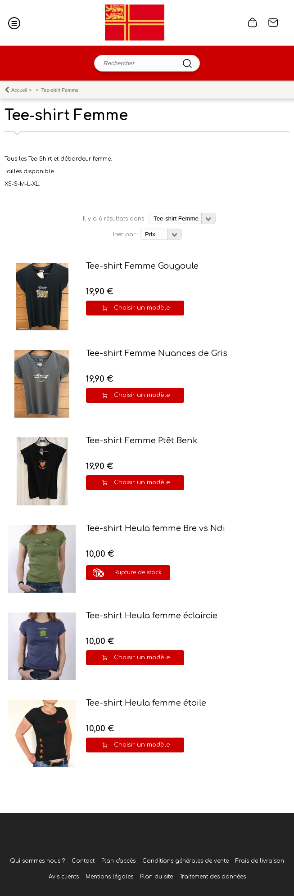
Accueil (19, 90)
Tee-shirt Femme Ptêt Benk (141, 440)
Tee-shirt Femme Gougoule (142, 265)
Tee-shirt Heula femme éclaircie (151, 615)
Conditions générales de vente (185, 861)
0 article (252, 22)
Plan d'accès (118, 861)
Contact (273, 22)
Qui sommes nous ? (37, 861)
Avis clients (64, 876)
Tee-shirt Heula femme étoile (146, 702)
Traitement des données (213, 876)
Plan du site (156, 876)
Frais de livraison (259, 861)
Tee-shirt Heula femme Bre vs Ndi (155, 528)
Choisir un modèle (142, 308)
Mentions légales (109, 876)
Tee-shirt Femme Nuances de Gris (156, 353)
